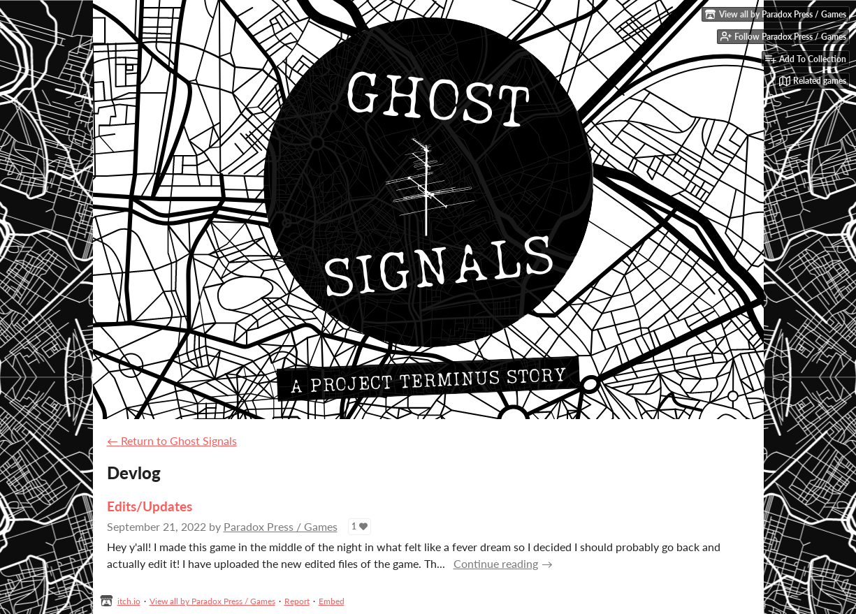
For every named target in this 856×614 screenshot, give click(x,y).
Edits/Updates (149, 506)
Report (297, 601)
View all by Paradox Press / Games (212, 601)
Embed (331, 601)
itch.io (128, 601)
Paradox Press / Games (281, 526)
